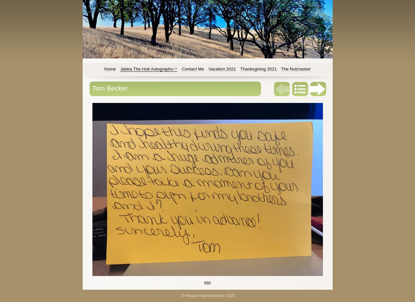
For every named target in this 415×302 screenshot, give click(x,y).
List (300, 89)
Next (318, 89)
